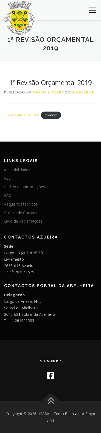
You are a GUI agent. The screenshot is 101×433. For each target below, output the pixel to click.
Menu (92, 10)
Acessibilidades (17, 169)
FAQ (8, 195)
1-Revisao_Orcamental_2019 (21, 115)
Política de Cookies (20, 212)
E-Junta (71, 413)
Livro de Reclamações (23, 221)
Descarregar (51, 115)
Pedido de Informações (24, 186)
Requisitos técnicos (21, 204)
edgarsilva (82, 92)
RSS (7, 178)
